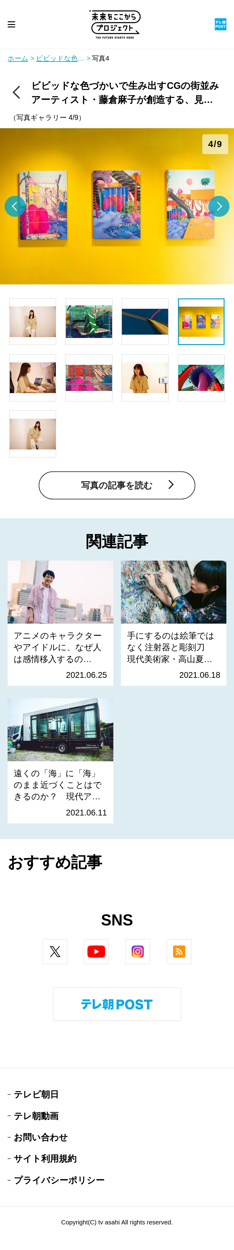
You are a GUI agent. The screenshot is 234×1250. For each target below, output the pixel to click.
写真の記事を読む (117, 485)
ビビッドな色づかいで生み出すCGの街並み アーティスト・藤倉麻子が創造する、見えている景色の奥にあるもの (63, 58)
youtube (108, 944)
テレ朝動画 (36, 1116)
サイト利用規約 (45, 1158)
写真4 (100, 58)
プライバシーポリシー (59, 1180)
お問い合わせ (41, 1137)
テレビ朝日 (36, 1094)
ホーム (18, 58)
